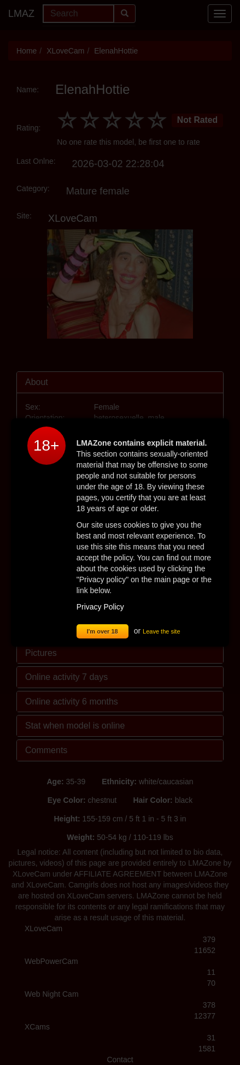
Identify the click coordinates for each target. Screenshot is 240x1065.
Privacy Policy (100, 606)
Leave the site (161, 631)
